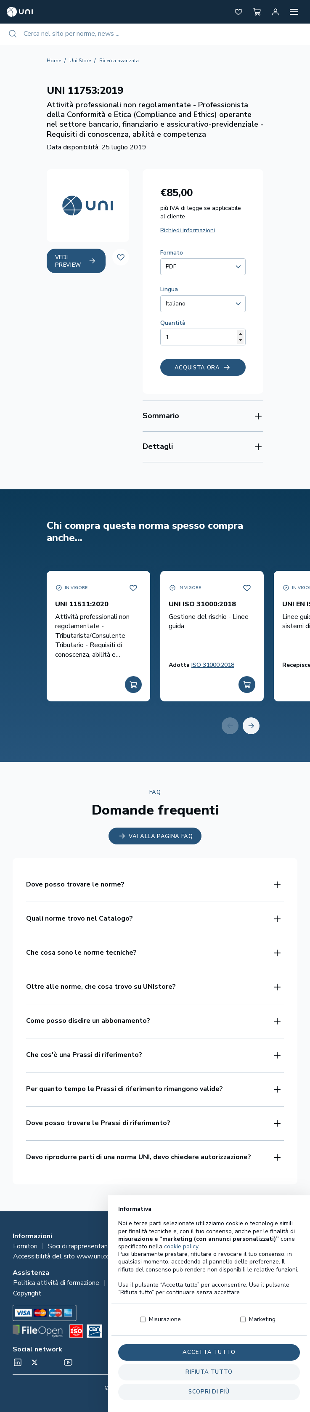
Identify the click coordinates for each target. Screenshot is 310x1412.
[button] (238, 12)
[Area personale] (275, 12)
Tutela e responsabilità (159, 1246)
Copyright (27, 1293)
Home (54, 60)
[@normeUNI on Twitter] (34, 1362)
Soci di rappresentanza (81, 1246)
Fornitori (25, 1246)
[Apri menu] (294, 12)
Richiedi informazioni (187, 230)
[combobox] (155, 34)
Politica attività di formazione (56, 1282)
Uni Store (80, 60)
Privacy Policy (224, 1246)
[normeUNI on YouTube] (68, 1362)
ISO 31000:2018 (212, 665)
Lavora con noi (276, 1246)
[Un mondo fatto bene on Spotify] (51, 1362)
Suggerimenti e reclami (229, 1282)
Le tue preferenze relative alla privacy (182, 1256)
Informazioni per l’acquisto (147, 1282)
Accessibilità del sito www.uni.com (64, 1256)
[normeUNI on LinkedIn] (18, 1362)
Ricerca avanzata (119, 60)
